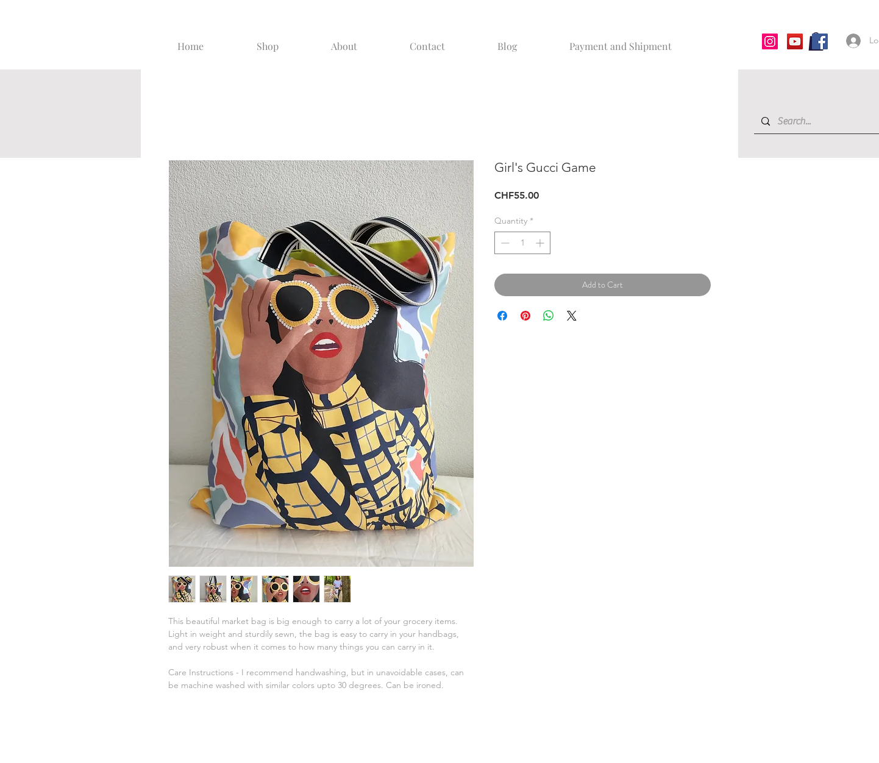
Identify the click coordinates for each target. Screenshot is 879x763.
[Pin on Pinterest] (525, 315)
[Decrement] (503, 243)
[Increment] (541, 243)
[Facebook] (820, 41)
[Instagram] (770, 41)
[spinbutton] (522, 243)
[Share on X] (571, 315)
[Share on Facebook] (502, 315)
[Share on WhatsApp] (548, 315)
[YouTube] (795, 41)
